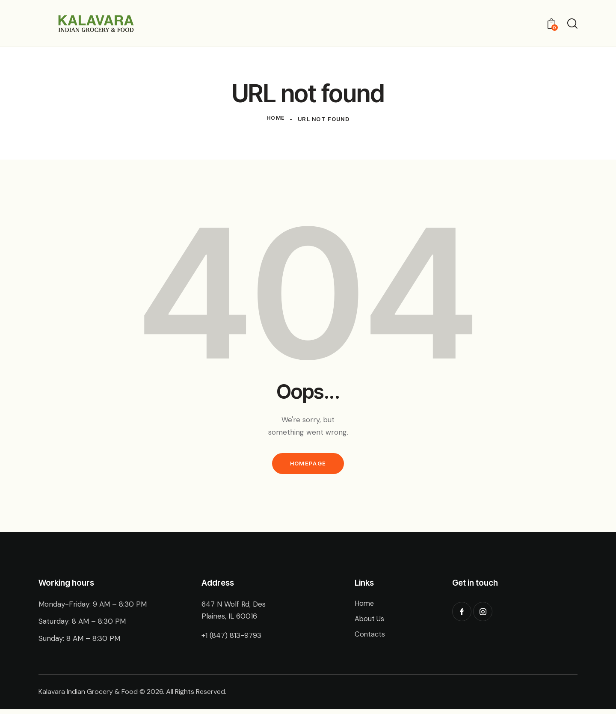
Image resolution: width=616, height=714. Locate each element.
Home (275, 121)
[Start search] (572, 24)
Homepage (308, 466)
